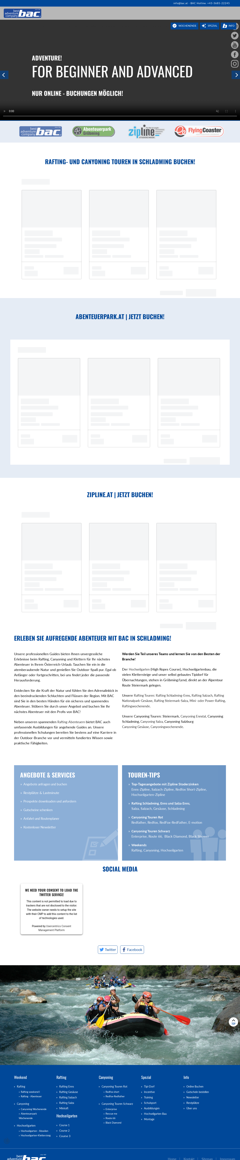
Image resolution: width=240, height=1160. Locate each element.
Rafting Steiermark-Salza (186, 701)
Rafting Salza (67, 1103)
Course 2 (64, 1131)
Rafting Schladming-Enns (175, 695)
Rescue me (111, 1113)
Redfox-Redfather (115, 1096)
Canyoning (90, 26)
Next (236, 75)
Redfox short (112, 1092)
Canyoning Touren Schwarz (118, 1104)
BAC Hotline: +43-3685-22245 (210, 3)
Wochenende (187, 25)
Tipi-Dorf (149, 1086)
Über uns (191, 1108)
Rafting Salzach (207, 695)
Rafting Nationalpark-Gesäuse (144, 701)
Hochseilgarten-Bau (156, 1114)
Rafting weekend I (30, 1092)
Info (231, 25)
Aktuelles (48, 26)
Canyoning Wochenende (33, 1109)
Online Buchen (195, 1086)
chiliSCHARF (7, 1140)
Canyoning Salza (152, 721)
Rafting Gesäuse (69, 1092)
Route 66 (111, 1118)
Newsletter (129, 26)
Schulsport (150, 1103)
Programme (109, 26)
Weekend (20, 1077)
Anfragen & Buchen (154, 26)
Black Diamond (113, 1122)
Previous (4, 75)
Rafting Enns (67, 1086)
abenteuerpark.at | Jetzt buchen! (103, 316)
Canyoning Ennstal (194, 716)
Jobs (62, 26)
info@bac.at (180, 3)
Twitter (110, 949)
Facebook (134, 949)
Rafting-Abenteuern (72, 739)
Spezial (212, 25)
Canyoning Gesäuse (136, 727)
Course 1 (64, 1125)
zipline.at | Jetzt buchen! (103, 494)
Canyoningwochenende (170, 727)
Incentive (149, 1092)
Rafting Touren (144, 695)
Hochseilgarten (140, 669)
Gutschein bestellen (198, 1092)
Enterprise (111, 1109)
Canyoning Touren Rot (115, 1086)
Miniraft (64, 1108)
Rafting (73, 26)
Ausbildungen (152, 1108)
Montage (149, 1119)
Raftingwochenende (160, 706)
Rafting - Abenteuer (31, 1096)
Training (149, 1097)
